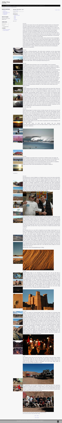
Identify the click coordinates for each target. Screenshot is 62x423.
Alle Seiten (15, 19)
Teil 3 (15, 16)
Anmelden (3, 28)
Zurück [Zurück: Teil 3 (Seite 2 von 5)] (35, 415)
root (37, 5)
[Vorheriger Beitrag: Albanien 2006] (36, 417)
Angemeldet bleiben (5, 26)
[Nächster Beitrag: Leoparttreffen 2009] (38, 417)
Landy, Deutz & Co (20, 5)
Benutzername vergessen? (6, 29)
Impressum (42, 5)
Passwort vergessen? (6, 30)
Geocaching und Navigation (30, 5)
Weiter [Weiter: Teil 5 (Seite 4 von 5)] (38, 415)
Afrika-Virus (6, 2)
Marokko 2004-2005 (16, 15)
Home (3, 5)
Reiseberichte (8, 5)
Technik (13, 5)
